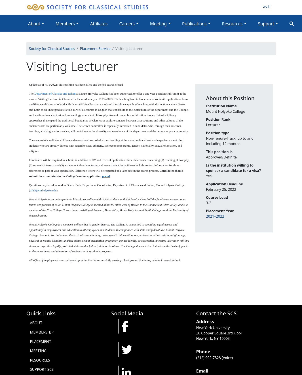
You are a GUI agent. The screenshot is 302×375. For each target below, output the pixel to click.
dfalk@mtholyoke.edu (43, 190)
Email (202, 371)
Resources (232, 24)
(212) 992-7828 (208, 357)
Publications (194, 24)
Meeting (158, 24)
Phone (203, 352)
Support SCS (42, 369)
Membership (42, 332)
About (34, 24)
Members (65, 24)
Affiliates (99, 24)
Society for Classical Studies (52, 48)
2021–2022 (215, 216)
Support (266, 24)
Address (205, 322)
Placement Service (95, 48)
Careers (127, 24)
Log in (266, 7)
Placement (40, 341)
